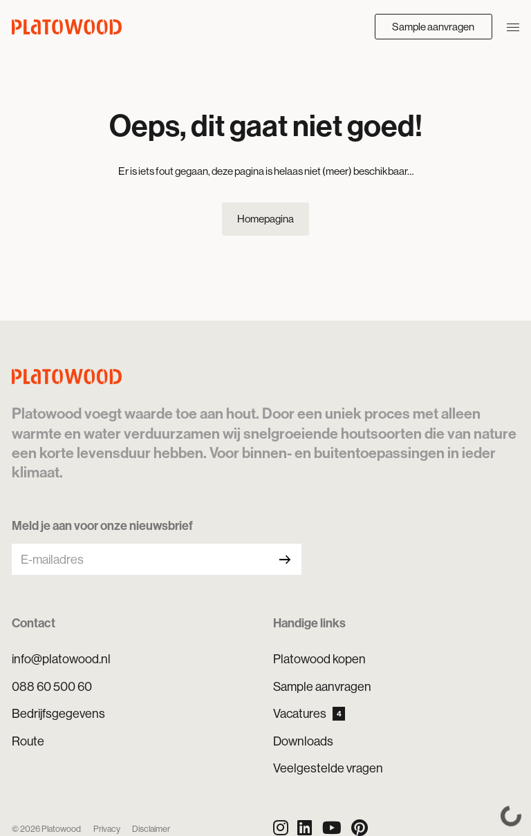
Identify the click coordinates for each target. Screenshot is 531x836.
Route (28, 741)
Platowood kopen (319, 659)
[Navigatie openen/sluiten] (513, 26)
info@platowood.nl (61, 659)
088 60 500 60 (52, 686)
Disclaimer (151, 829)
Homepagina (265, 219)
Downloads (303, 741)
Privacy (106, 829)
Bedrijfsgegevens (58, 713)
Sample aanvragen (433, 26)
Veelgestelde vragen (328, 768)
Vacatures (309, 713)
